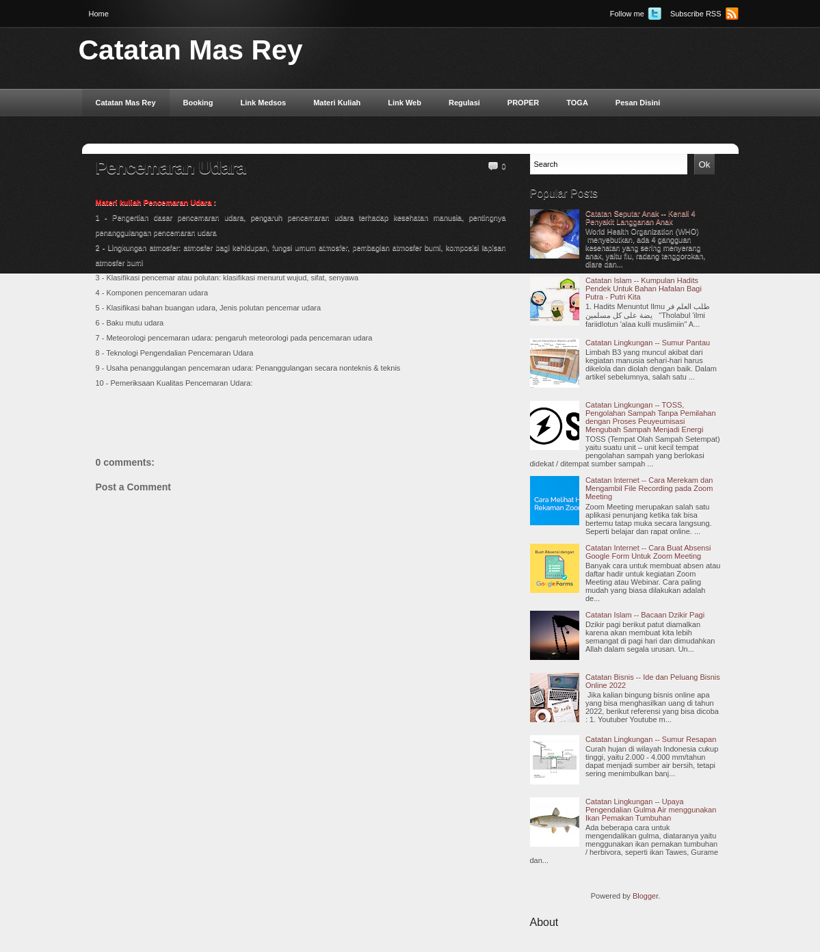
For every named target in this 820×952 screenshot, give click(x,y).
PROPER (523, 102)
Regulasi (464, 102)
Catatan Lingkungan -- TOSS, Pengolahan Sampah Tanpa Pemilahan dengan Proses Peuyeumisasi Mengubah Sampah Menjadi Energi (650, 417)
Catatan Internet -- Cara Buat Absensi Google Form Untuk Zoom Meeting (648, 552)
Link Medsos (264, 102)
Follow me (627, 14)
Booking (198, 102)
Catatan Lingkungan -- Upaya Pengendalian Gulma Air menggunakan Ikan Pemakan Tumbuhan (650, 809)
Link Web (404, 102)
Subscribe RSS (696, 14)
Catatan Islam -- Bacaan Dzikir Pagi (644, 615)
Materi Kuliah (336, 102)
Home (99, 14)
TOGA (577, 102)
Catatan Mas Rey (191, 50)
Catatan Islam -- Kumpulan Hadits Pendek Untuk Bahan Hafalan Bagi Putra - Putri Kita (643, 288)
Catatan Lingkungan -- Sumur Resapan (650, 739)
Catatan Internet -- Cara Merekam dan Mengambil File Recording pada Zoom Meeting (649, 488)
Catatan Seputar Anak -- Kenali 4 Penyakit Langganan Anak (640, 217)
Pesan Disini (638, 102)
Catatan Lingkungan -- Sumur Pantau (647, 343)
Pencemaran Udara (171, 167)
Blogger (645, 896)
